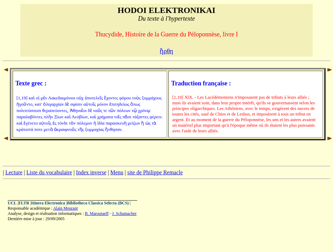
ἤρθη (166, 51)
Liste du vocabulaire (49, 172)
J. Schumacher (124, 213)
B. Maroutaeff (97, 213)
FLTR (24, 203)
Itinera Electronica (48, 203)
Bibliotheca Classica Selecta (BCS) (98, 203)
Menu (116, 172)
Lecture (13, 172)
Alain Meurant (65, 208)
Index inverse (91, 172)
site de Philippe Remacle (155, 172)
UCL (12, 203)
